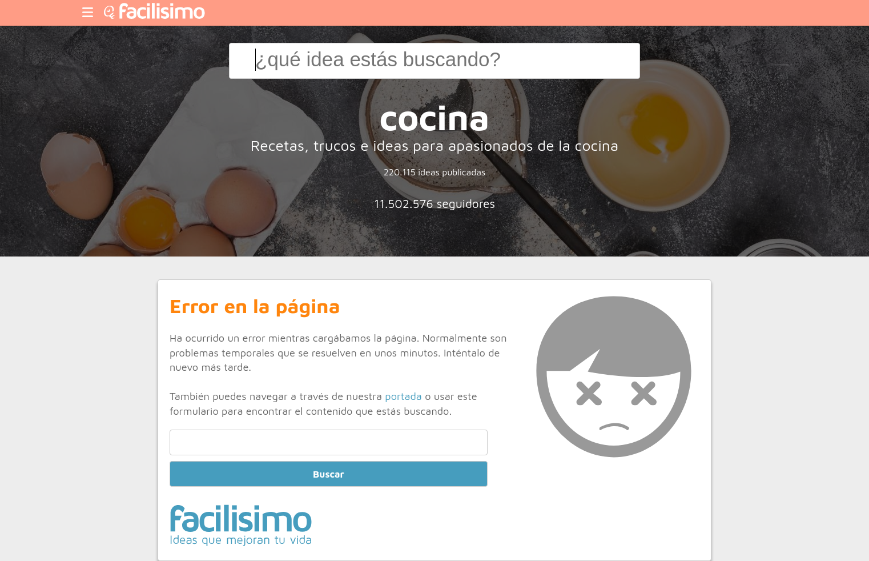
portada (403, 396)
